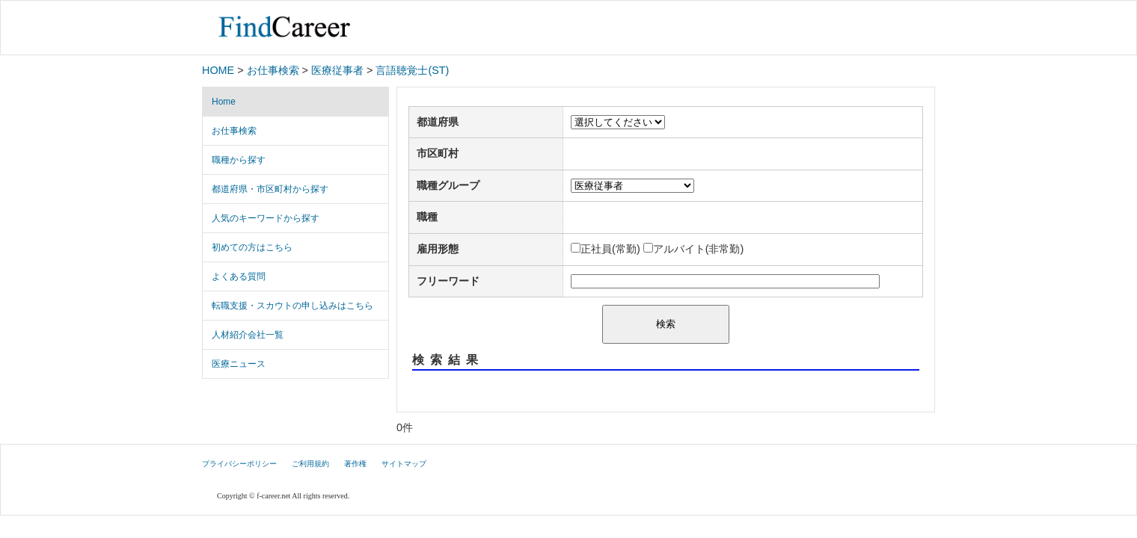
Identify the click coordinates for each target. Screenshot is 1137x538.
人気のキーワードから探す (265, 218)
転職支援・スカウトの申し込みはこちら (292, 305)
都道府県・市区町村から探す (270, 189)
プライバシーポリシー (239, 464)
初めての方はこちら (252, 247)
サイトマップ (403, 464)
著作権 (355, 464)
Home (224, 101)
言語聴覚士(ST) (412, 70)
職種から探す (239, 160)
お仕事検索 (273, 70)
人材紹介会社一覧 (248, 335)
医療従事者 (337, 70)
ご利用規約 (310, 464)
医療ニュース (239, 364)
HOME (218, 70)
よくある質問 (239, 276)
